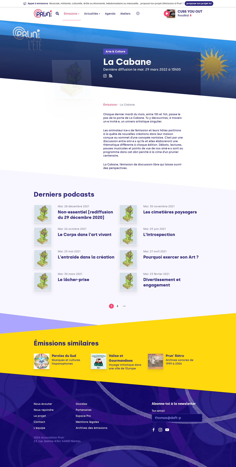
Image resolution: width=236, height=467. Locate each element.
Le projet (40, 416)
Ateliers (125, 13)
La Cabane (127, 104)
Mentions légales (87, 422)
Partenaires (84, 410)
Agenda (110, 13)
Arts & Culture (115, 51)
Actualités (92, 13)
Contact (39, 422)
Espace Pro (83, 416)
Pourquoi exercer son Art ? (171, 257)
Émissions (71, 13)
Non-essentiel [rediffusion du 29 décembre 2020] (85, 215)
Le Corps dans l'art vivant (84, 234)
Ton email (158, 410)
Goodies (81, 404)
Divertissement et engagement (161, 282)
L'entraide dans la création (86, 257)
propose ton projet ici (198, 3)
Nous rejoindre (44, 410)
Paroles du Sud (64, 356)
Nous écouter (43, 404)
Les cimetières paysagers (170, 212)
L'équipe (39, 428)
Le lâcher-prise (73, 279)
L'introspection (159, 234)
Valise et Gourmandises (121, 358)
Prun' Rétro (175, 356)
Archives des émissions (91, 428)
